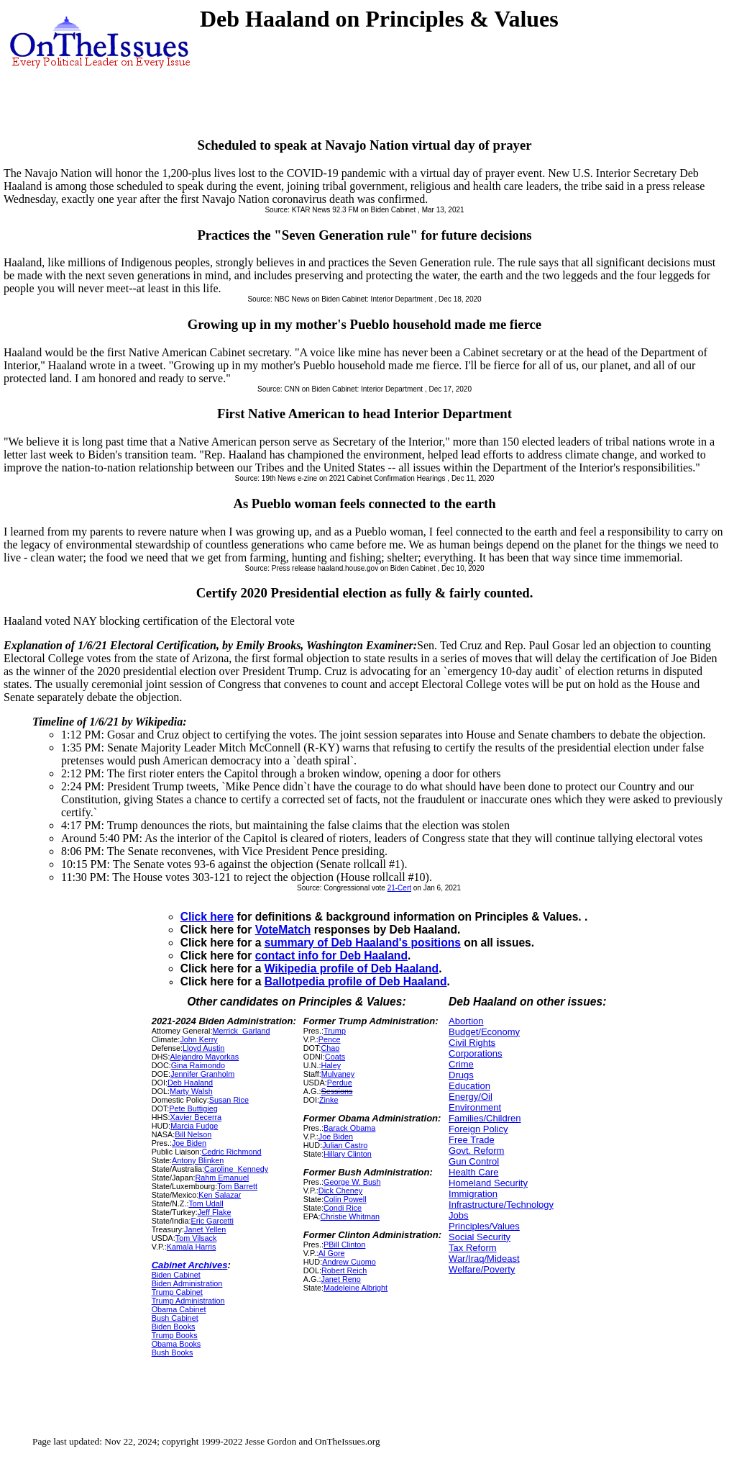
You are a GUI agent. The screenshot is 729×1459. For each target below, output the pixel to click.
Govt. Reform (476, 1150)
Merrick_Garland (241, 1030)
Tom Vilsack (196, 1238)
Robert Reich (344, 1270)
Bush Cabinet (175, 1318)
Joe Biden (189, 1143)
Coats (335, 1056)
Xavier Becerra (196, 1117)
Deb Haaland (190, 1082)
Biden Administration (187, 1283)
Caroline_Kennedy (236, 1169)
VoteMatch (283, 929)
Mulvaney (337, 1074)
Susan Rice (229, 1100)
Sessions (336, 1091)
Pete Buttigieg (193, 1108)
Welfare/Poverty (482, 1269)
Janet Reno (340, 1279)
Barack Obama (349, 1128)
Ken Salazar (219, 1195)
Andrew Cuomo (349, 1261)
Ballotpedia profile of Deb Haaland (356, 981)
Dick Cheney (340, 1190)
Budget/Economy (484, 1031)
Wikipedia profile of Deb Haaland (352, 968)
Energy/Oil (470, 1096)
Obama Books (176, 1344)
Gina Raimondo (198, 1065)
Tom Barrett (237, 1186)
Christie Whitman (350, 1216)
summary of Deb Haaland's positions (363, 942)
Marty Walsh (191, 1091)
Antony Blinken (198, 1160)
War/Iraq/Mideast (484, 1258)
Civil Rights (472, 1042)
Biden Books (174, 1326)
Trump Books (175, 1335)
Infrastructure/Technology (501, 1204)
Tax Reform (472, 1247)
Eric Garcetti (212, 1220)
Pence (329, 1039)
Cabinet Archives (190, 1265)
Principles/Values (484, 1226)
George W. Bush (352, 1182)
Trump (335, 1030)
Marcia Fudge (194, 1125)
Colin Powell (345, 1199)
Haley (331, 1065)
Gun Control (474, 1161)
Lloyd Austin (203, 1048)
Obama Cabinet (179, 1309)
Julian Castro (344, 1145)
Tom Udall (205, 1203)
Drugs (461, 1075)
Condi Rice (343, 1207)
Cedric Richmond (231, 1151)
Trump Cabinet (177, 1292)
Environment (475, 1107)
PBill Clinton (344, 1244)
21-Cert (399, 888)
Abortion (466, 1021)
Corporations (475, 1053)
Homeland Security (488, 1183)
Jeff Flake (214, 1212)
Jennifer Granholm (202, 1074)
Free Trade (472, 1139)
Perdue (339, 1082)
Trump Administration (188, 1300)
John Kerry (198, 1039)
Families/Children (485, 1118)
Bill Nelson (193, 1134)
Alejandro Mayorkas (204, 1056)
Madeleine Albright (356, 1287)
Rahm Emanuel (222, 1177)
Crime (461, 1064)
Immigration (473, 1193)
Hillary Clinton (348, 1153)
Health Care (473, 1172)
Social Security (479, 1237)
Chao (330, 1048)
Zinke (328, 1100)
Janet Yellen (205, 1229)
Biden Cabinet (176, 1274)
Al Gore (331, 1253)
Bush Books (172, 1352)
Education (469, 1085)
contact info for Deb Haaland (331, 955)
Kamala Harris (191, 1246)
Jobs (458, 1215)
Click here (207, 917)
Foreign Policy (478, 1129)
